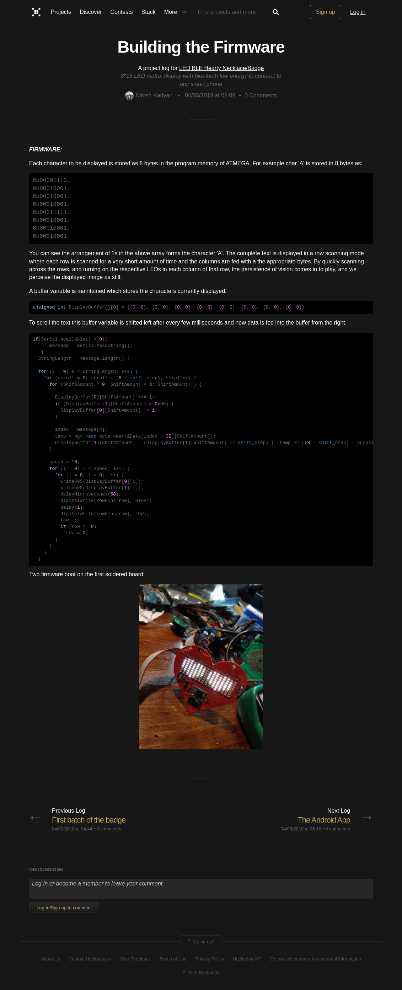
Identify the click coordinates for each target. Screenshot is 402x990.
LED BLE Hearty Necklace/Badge (221, 68)
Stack (148, 12)
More (177, 12)
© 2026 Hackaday (201, 972)
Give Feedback (134, 959)
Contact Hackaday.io (90, 959)
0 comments (108, 828)
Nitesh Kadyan (148, 95)
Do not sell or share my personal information (315, 959)
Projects (61, 12)
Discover (91, 12)
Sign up (325, 12)
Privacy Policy (209, 959)
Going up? (200, 942)
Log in (358, 12)
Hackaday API (247, 959)
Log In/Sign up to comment (64, 907)
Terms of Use (173, 959)
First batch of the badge (88, 819)
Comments (261, 95)
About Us (50, 959)
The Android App (324, 819)
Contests (122, 12)
